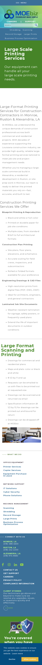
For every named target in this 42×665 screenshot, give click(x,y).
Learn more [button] (17, 653)
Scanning (27, 30)
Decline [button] (12, 659)
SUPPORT (30, 21)
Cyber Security (11, 492)
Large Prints (30, 34)
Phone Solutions (12, 495)
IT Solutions (10, 488)
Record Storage (13, 34)
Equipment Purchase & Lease (15, 475)
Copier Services (12, 470)
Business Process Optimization (21, 38)
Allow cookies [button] (30, 659)
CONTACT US (10, 570)
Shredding (15, 30)
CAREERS (12, 21)
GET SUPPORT (11, 573)
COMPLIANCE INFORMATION (18, 583)
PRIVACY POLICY (12, 580)
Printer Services (12, 467)
